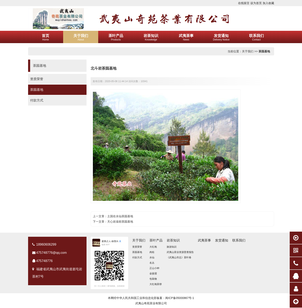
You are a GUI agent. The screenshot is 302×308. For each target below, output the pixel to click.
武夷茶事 (204, 240)
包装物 (153, 278)
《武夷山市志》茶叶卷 (179, 257)
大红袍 (153, 246)
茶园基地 (264, 51)
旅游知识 (172, 246)
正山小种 (154, 268)
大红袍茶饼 (155, 284)
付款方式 (36, 100)
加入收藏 (268, 3)
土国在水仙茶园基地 (120, 216)
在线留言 (244, 3)
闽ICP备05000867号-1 (179, 298)
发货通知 (221, 240)
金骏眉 (153, 273)
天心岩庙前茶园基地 (120, 221)
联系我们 (238, 240)
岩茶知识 (173, 240)
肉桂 (151, 252)
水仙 (151, 257)
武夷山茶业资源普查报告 (180, 252)
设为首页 (256, 3)
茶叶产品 (156, 240)
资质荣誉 (36, 79)
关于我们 (247, 51)
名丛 (151, 262)
